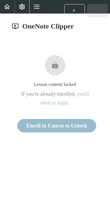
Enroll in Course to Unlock (56, 126)
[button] (74, 10)
